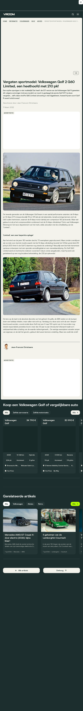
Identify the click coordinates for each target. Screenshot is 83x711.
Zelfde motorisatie (41, 414)
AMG (23, 553)
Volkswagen (25, 21)
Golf (34, 21)
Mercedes (17, 553)
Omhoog (61, 572)
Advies (31, 505)
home (5, 21)
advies (40, 21)
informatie (14, 21)
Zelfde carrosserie (21, 414)
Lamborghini (56, 553)
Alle (6, 414)
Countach (64, 553)
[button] (20, 423)
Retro (41, 505)
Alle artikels (21, 572)
